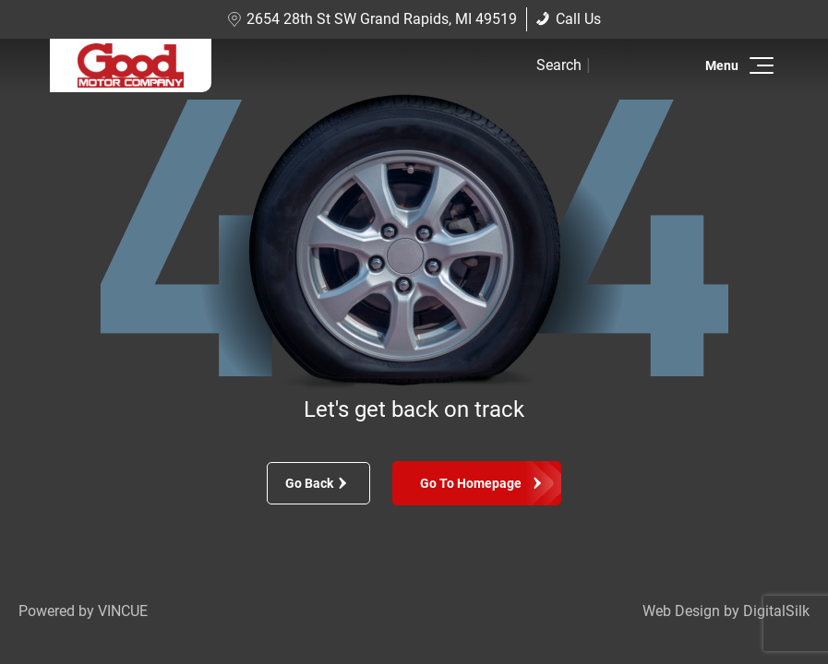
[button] (758, 65)
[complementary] (772, 608)
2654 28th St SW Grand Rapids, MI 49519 (372, 19)
